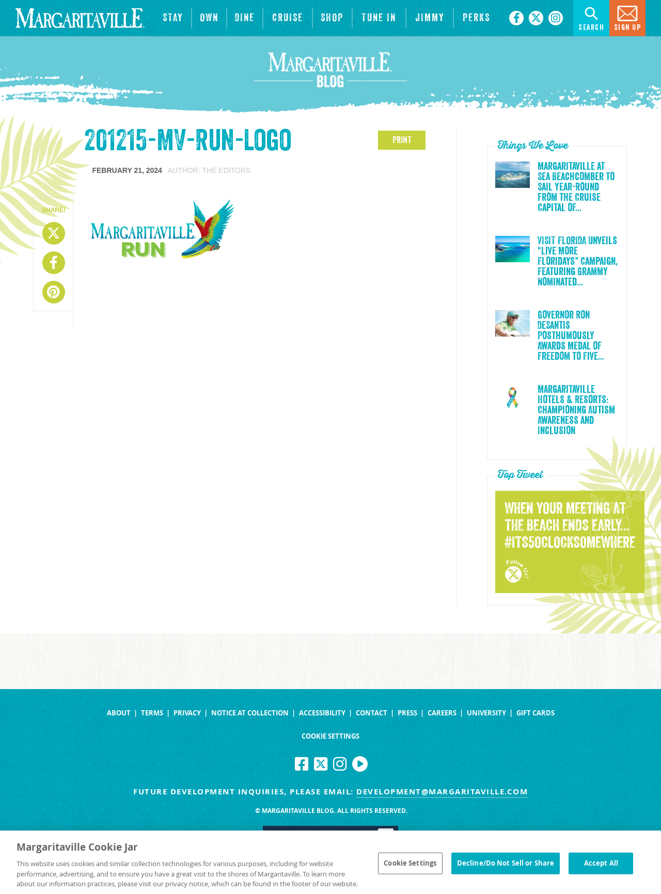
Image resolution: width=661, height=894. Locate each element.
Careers (442, 713)
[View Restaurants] (244, 18)
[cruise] (287, 18)
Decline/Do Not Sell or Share (506, 866)
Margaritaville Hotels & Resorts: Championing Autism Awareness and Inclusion (576, 410)
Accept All (601, 866)
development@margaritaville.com (442, 791)
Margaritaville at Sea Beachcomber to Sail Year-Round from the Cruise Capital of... (576, 187)
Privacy (187, 713)
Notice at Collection (250, 713)
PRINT (402, 140)
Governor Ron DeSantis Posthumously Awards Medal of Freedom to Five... (571, 336)
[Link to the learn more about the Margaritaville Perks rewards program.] (476, 18)
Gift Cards (535, 713)
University (486, 713)
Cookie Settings (330, 736)
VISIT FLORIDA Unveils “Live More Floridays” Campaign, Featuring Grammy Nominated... (578, 262)
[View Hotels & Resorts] (173, 18)
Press (407, 713)
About (119, 713)
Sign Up (627, 17)
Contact (371, 713)
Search (591, 17)
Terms (152, 713)
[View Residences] (209, 18)
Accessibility (322, 713)
